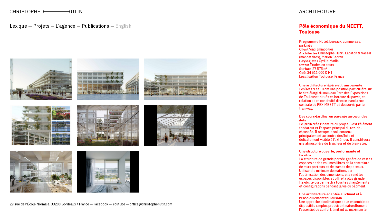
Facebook (101, 204)
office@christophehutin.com (151, 204)
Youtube (119, 204)
